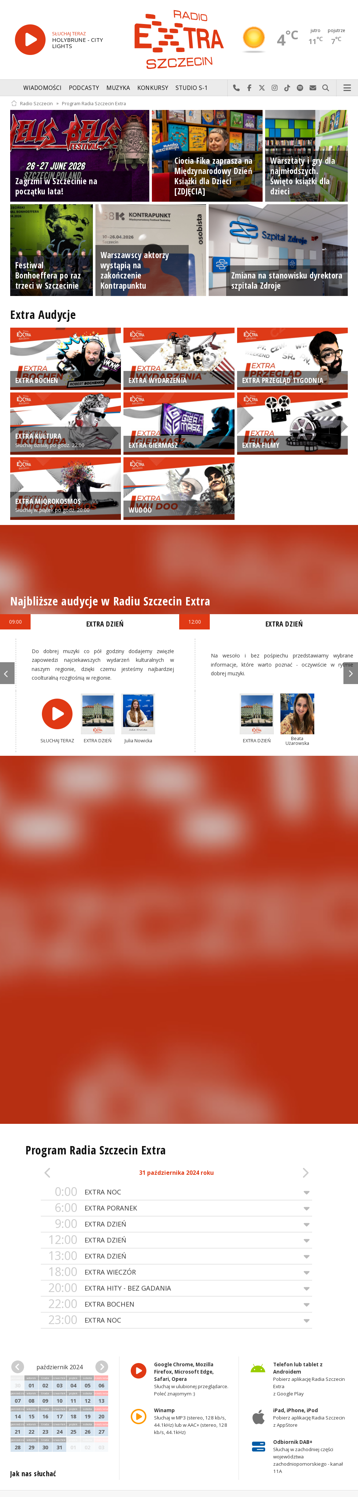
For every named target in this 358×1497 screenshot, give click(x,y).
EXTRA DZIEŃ (176, 1224)
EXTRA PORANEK (176, 1208)
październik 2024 (59, 1367)
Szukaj (325, 88)
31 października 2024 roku (176, 1173)
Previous (7, 673)
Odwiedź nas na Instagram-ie (274, 88)
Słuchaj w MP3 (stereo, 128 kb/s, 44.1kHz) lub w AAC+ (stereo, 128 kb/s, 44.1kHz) (190, 1421)
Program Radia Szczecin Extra (94, 103)
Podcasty (84, 88)
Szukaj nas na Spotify (300, 88)
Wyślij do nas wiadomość (313, 88)
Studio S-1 (192, 88)
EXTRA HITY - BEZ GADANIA (176, 1288)
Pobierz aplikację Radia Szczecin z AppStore (309, 1418)
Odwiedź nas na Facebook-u (249, 88)
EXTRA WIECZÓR (176, 1272)
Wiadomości (42, 88)
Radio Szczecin (31, 103)
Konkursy (152, 88)
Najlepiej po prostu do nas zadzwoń (236, 88)
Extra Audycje (43, 314)
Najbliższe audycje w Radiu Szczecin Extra (110, 601)
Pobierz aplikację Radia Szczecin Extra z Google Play (309, 1379)
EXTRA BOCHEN (176, 1304)
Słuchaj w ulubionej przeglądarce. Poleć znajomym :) (191, 1379)
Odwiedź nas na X (262, 88)
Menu (347, 88)
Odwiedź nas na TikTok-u (287, 88)
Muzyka (118, 88)
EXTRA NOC (176, 1192)
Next (350, 673)
